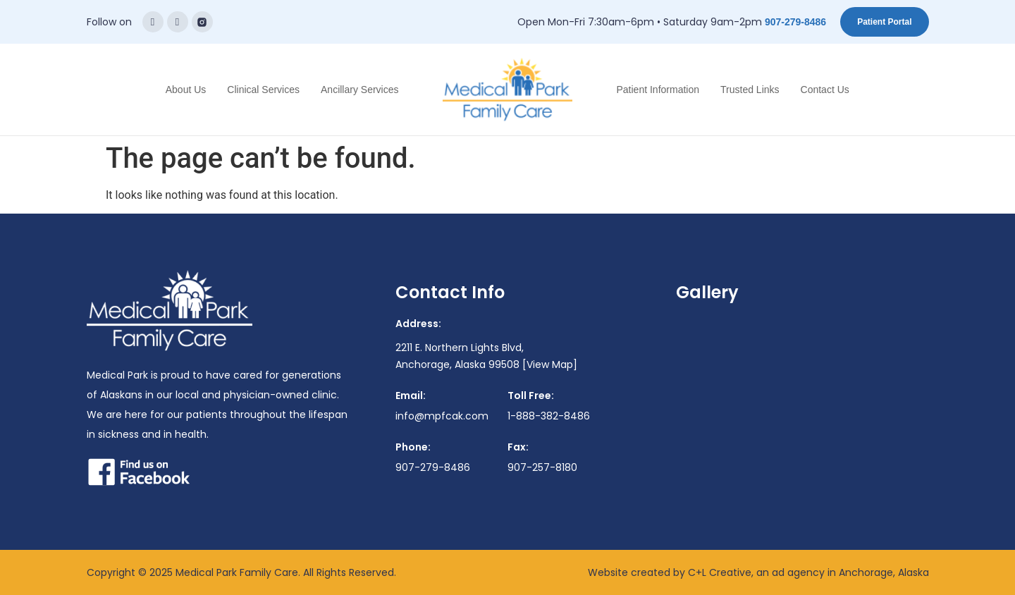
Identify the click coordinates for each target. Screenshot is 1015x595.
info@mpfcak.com (441, 416)
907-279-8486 (795, 21)
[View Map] (549, 364)
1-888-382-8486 (549, 416)
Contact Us (825, 89)
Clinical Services (263, 89)
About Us (186, 89)
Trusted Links (750, 89)
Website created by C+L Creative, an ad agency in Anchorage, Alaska (758, 572)
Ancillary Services (359, 89)
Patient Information (658, 89)
